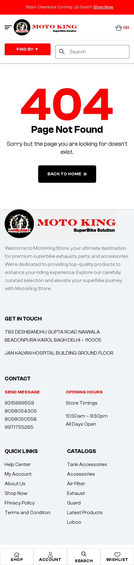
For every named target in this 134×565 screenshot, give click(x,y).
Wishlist (117, 559)
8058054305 (21, 411)
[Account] (50, 555)
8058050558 (21, 419)
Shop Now (103, 7)
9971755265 (19, 427)
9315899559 (19, 403)
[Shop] (17, 555)
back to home (67, 174)
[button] (84, 392)
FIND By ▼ (27, 49)
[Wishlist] (117, 555)
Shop (17, 559)
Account (50, 559)
